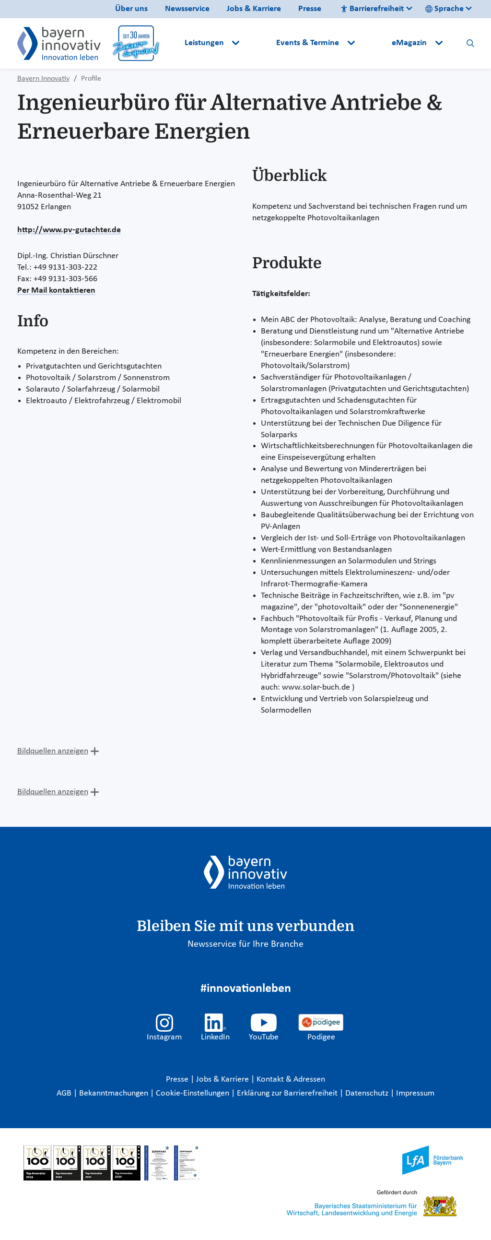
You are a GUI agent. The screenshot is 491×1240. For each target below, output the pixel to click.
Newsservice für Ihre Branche (245, 944)
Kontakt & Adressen (291, 1079)
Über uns (131, 8)
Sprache (444, 8)
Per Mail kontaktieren (56, 290)
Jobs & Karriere (254, 8)
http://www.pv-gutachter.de (69, 230)
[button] (259, 43)
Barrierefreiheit (372, 8)
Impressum (415, 1093)
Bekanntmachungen (114, 1093)
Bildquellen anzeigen (52, 751)
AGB (65, 1093)
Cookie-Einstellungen (192, 1093)
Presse (309, 8)
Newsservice (187, 8)
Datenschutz (367, 1093)
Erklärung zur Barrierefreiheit (288, 1093)
